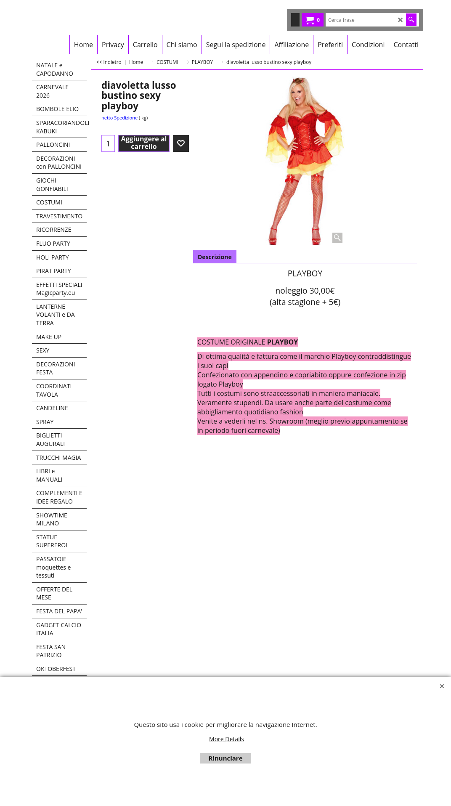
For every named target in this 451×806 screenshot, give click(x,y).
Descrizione (215, 257)
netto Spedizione (119, 117)
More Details (226, 739)
